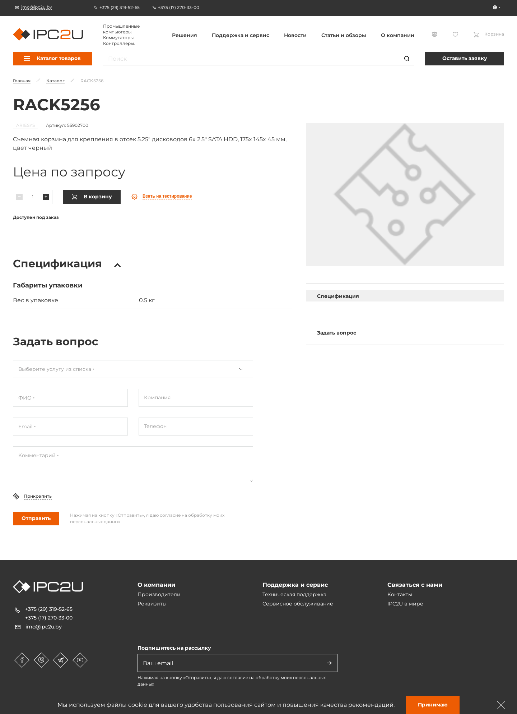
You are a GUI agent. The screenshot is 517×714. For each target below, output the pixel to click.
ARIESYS (25, 125)
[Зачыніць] (501, 705)
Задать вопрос (336, 333)
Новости (295, 35)
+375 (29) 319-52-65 (49, 609)
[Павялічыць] (46, 197)
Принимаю (433, 704)
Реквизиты (152, 603)
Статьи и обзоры (343, 35)
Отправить (36, 518)
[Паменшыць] (19, 197)
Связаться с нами (414, 584)
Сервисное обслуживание (297, 603)
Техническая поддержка (294, 594)
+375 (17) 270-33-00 (49, 617)
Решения (184, 35)
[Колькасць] (32, 197)
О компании (397, 35)
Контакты (399, 594)
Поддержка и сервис (240, 35)
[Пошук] (406, 58)
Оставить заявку (464, 58)
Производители (159, 594)
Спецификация (338, 296)
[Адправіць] (329, 663)
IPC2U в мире (405, 603)
